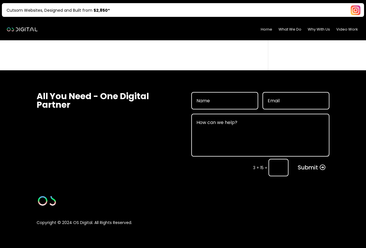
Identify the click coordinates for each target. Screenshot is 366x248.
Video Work (347, 29)
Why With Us (319, 29)
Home (266, 29)
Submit (308, 167)
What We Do (290, 29)
